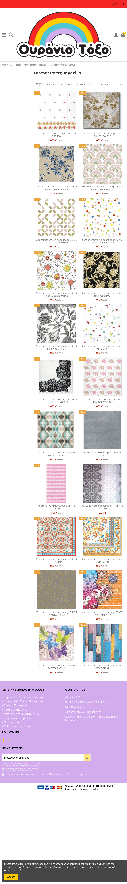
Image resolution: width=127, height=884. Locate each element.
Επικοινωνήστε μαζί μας (19, 718)
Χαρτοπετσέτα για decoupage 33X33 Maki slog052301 (56, 347)
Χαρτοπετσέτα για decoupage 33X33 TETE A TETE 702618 (56, 401)
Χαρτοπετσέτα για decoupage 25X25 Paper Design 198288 (56, 188)
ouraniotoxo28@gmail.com (85, 712)
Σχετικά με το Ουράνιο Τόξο (21, 714)
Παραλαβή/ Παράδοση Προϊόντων (25, 697)
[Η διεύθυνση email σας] (43, 757)
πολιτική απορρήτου (77, 774)
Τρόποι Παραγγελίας (17, 705)
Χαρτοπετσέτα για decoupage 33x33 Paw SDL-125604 (102, 401)
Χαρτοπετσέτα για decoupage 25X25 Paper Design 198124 (102, 188)
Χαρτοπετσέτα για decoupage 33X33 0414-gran (56, 560)
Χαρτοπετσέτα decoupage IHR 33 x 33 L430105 (102, 507)
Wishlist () (118, 4)
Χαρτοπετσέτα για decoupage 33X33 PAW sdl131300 (102, 294)
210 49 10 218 (76, 707)
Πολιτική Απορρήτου (17, 726)
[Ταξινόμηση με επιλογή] (107, 84)
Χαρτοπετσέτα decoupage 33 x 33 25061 (56, 507)
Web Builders (92, 789)
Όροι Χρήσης (12, 722)
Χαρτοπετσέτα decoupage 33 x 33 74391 (102, 454)
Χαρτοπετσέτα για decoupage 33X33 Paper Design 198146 (56, 241)
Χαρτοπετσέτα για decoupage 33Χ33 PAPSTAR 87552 (102, 614)
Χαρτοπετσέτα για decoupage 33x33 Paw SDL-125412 (56, 454)
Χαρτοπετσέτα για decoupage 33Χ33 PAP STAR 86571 (56, 614)
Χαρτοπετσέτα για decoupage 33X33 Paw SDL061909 (102, 135)
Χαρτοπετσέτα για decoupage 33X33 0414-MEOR (102, 560)
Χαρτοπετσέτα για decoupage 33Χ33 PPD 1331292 (102, 667)
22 (120, 84)
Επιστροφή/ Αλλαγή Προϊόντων (23, 701)
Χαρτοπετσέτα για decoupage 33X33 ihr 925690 (102, 347)
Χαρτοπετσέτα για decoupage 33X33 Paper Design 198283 (102, 241)
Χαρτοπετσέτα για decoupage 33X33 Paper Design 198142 (56, 294)
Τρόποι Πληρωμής (15, 709)
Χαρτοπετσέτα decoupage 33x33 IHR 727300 (56, 135)
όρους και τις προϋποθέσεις (39, 774)
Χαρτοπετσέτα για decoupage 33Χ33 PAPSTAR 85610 (56, 667)
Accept (11, 876)
